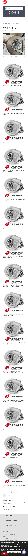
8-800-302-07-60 (10, 515)
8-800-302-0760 (14, 15)
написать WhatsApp (11, 520)
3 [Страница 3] (14, 492)
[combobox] (14, 503)
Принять (5, 553)
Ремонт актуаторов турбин (10, 540)
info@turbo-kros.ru (11, 525)
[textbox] (14, 503)
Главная (5, 23)
